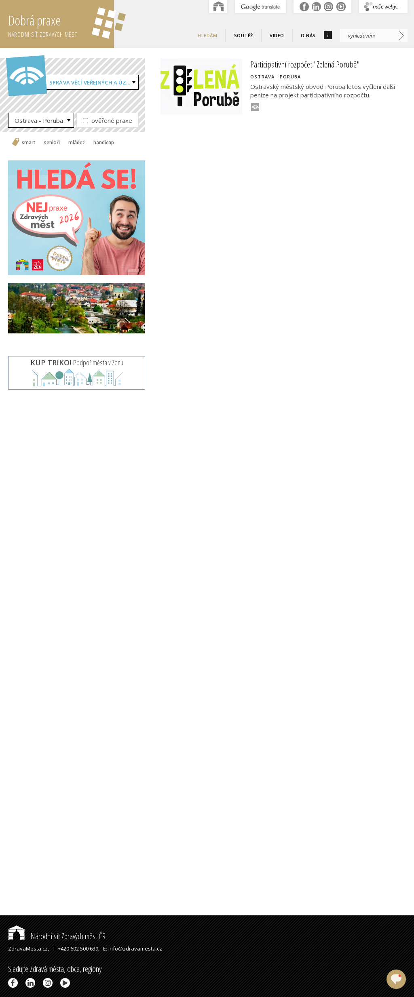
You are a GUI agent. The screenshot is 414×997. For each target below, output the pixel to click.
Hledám (207, 35)
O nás (308, 35)
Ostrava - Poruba (39, 120)
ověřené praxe (107, 120)
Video (277, 35)
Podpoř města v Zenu (76, 362)
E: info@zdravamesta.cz (132, 948)
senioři (52, 142)
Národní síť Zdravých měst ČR (57, 936)
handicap (103, 142)
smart (29, 142)
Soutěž (243, 35)
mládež (76, 142)
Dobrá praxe (61, 24)
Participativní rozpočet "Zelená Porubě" (304, 64)
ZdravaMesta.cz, (28, 948)
